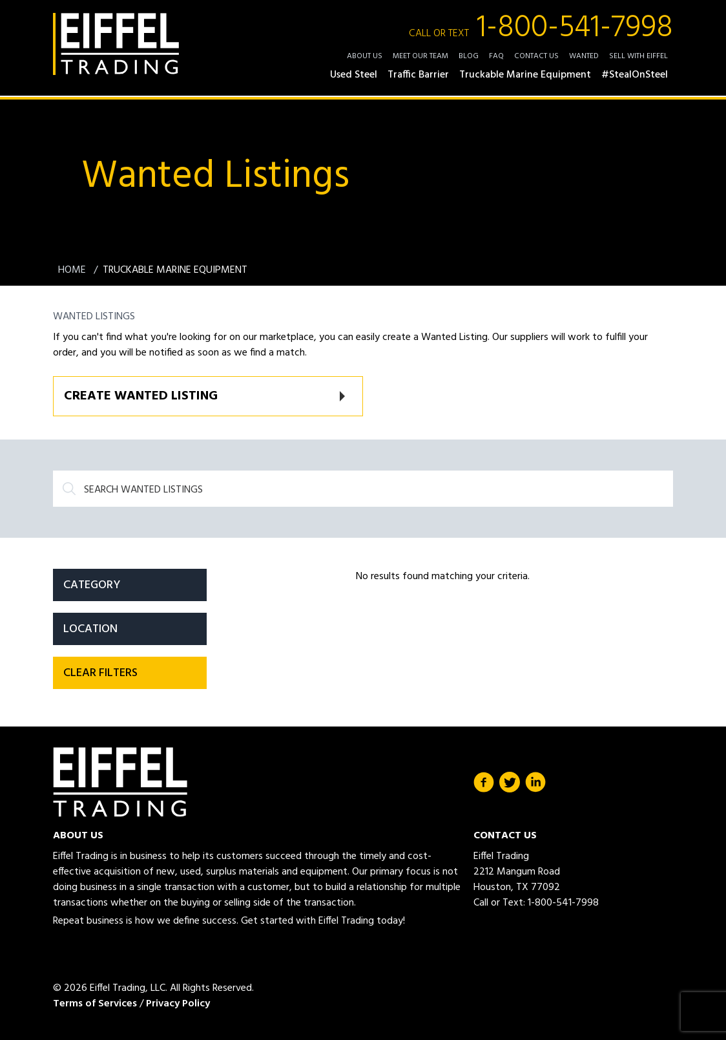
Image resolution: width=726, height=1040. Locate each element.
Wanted (584, 56)
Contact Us (536, 56)
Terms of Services (95, 1003)
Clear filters (100, 673)
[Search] (363, 489)
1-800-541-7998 (541, 28)
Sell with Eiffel (638, 56)
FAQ (496, 56)
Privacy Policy (178, 1003)
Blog (469, 56)
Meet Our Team (420, 56)
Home (73, 270)
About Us (364, 56)
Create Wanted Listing (141, 396)
